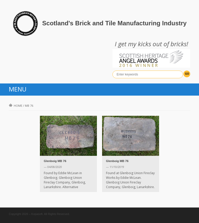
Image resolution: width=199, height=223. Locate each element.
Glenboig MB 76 (55, 161)
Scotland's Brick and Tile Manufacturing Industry (114, 23)
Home (15, 105)
